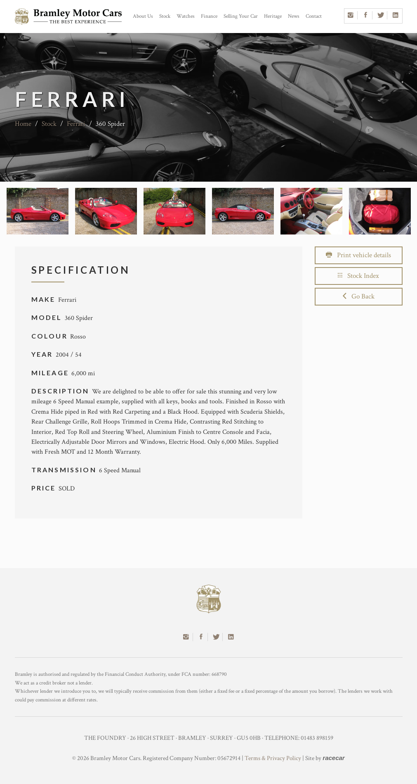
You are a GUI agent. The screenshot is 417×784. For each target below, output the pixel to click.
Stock (164, 16)
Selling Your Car (241, 16)
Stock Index (358, 275)
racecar (333, 757)
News (293, 16)
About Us (143, 16)
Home (23, 123)
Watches (186, 16)
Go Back (359, 296)
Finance (209, 16)
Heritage (273, 16)
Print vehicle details (358, 255)
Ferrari (76, 123)
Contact (314, 16)
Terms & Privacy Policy (273, 758)
